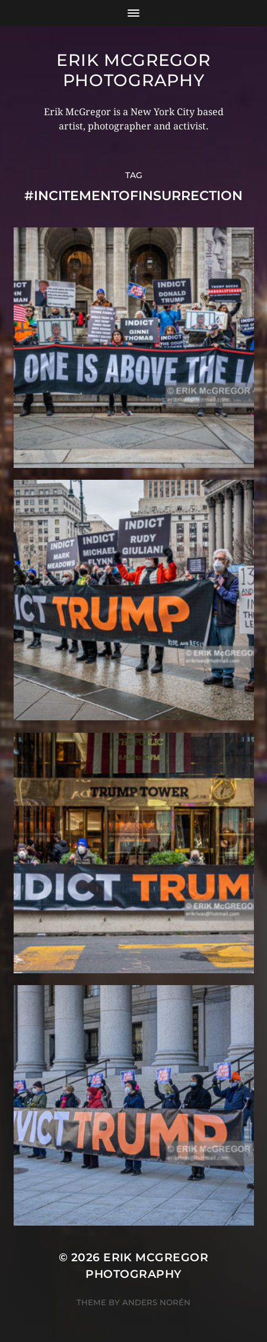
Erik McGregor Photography (133, 70)
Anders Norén (156, 1302)
